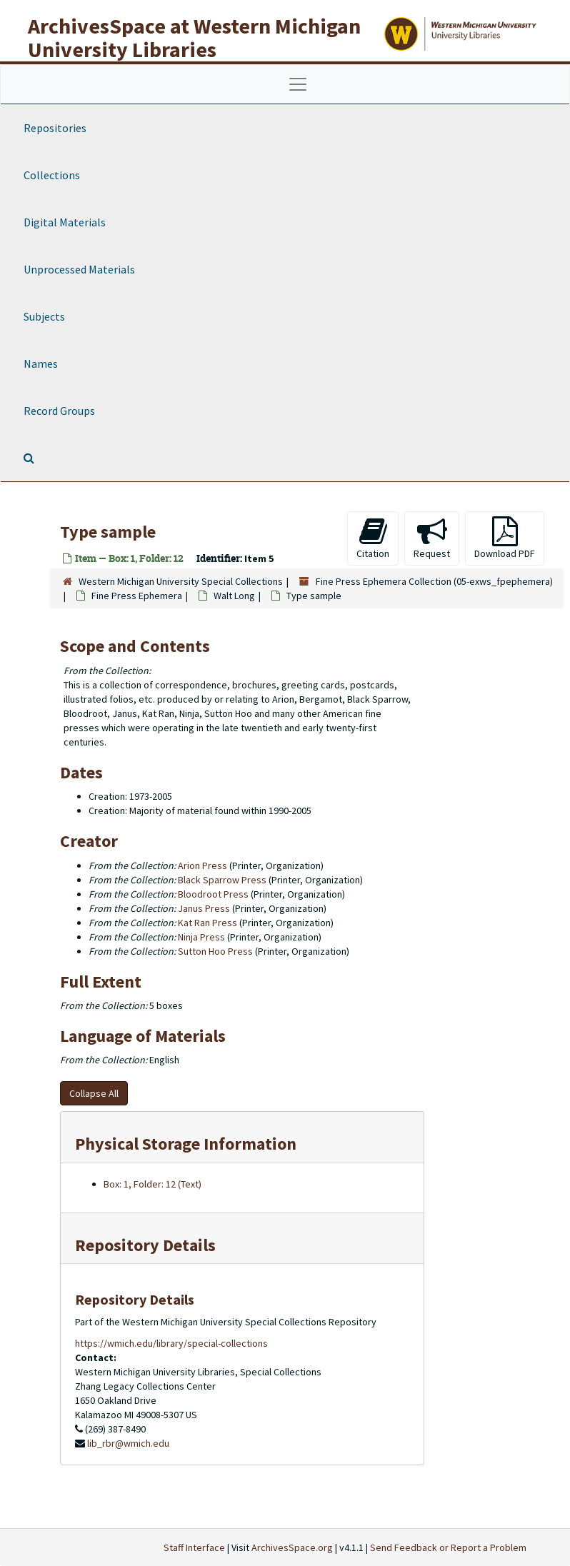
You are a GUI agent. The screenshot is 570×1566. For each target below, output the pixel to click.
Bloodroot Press (213, 894)
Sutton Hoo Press (215, 951)
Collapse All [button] (94, 1093)
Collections (52, 175)
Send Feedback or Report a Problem (448, 1547)
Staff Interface (194, 1547)
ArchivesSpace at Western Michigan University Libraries (194, 37)
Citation (372, 538)
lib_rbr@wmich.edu (128, 1443)
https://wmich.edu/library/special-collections (171, 1343)
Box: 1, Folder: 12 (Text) (152, 1184)
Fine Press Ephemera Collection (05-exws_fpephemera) (434, 581)
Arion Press (202, 865)
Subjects (44, 316)
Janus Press (204, 908)
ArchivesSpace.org (292, 1547)
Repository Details (145, 1245)
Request (432, 538)
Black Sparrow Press (222, 879)
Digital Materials (65, 222)
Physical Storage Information (185, 1144)
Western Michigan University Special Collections (181, 581)
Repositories (55, 128)
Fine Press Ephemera (136, 595)
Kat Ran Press (207, 922)
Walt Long (234, 595)
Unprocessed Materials (79, 269)
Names (41, 363)
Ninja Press (201, 936)
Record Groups (59, 410)
